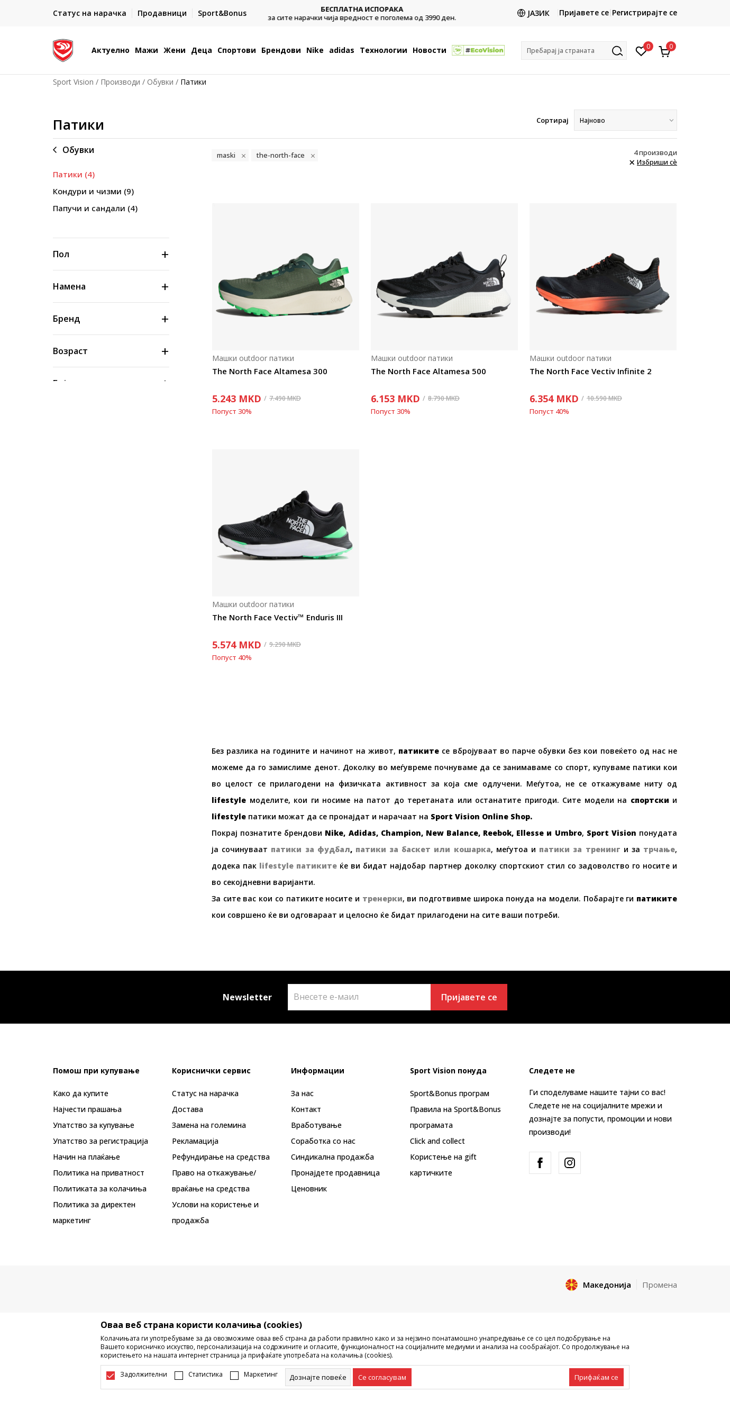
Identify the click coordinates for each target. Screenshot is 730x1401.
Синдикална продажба (332, 1157)
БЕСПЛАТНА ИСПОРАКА (365, 9)
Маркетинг (261, 1374)
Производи (120, 82)
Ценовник (309, 1188)
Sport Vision (73, 82)
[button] (574, 50)
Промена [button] (659, 1284)
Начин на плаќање (86, 1157)
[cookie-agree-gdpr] (382, 1377)
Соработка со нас (323, 1141)
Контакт (306, 1109)
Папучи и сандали (95, 208)
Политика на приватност (98, 1173)
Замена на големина (209, 1125)
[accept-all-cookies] (596, 1377)
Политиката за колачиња (100, 1188)
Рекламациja (195, 1141)
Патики (74, 174)
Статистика (205, 1374)
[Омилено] (641, 50)
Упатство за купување (93, 1125)
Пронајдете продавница (335, 1173)
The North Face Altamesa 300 (269, 371)
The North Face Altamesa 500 (428, 371)
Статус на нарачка (205, 1093)
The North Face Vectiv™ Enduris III (277, 617)
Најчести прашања (87, 1109)
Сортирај (552, 120)
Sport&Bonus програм (449, 1093)
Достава (187, 1109)
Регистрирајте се (644, 12)
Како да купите (80, 1093)
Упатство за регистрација (100, 1141)
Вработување (316, 1125)
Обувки (160, 82)
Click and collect (437, 1141)
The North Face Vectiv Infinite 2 (591, 371)
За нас (302, 1093)
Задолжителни (143, 1374)
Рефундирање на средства (221, 1157)
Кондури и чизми (93, 191)
